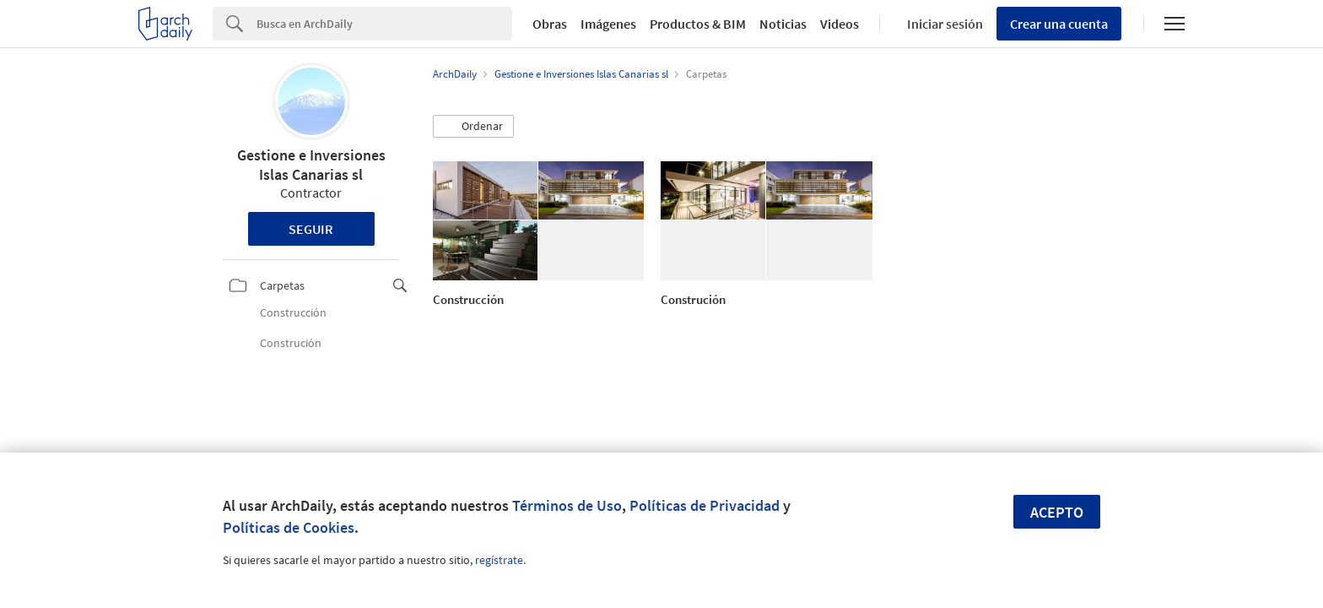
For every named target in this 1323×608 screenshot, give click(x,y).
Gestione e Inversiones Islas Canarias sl (311, 164)
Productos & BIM (698, 23)
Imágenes (608, 23)
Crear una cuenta (1059, 23)
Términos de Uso (567, 505)
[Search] (384, 24)
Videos (839, 23)
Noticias (783, 23)
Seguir (311, 228)
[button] (473, 126)
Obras (549, 23)
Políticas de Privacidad (704, 505)
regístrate (499, 559)
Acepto (1056, 512)
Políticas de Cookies (288, 527)
